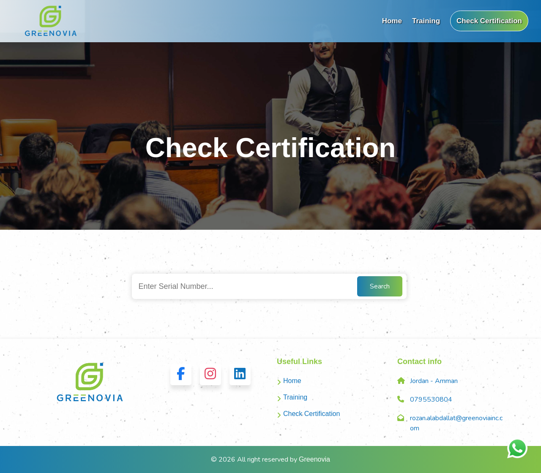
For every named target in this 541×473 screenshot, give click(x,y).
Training (426, 21)
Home (392, 21)
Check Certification (489, 21)
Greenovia (314, 459)
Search (380, 286)
